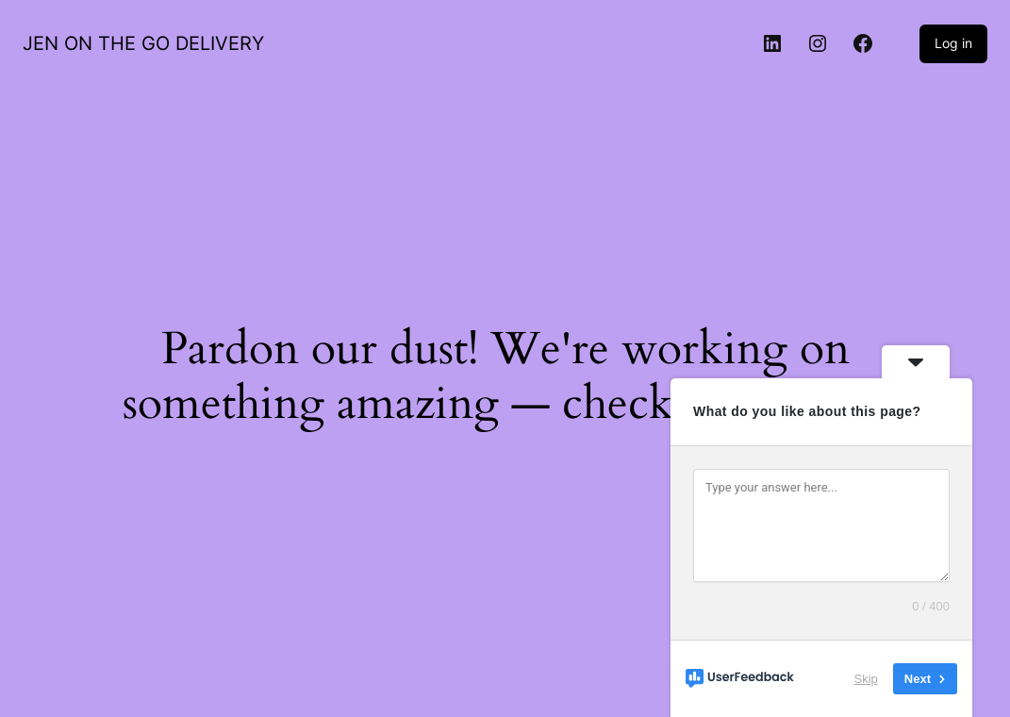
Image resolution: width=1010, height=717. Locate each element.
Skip (866, 679)
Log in (953, 43)
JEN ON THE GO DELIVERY (143, 43)
